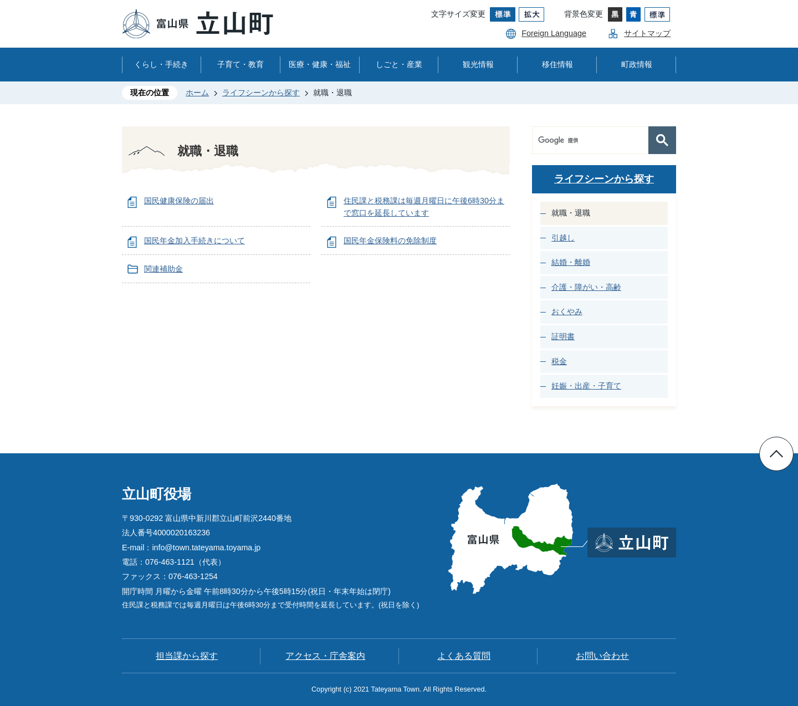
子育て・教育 (240, 64)
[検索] (593, 140)
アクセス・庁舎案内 (325, 656)
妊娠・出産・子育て (586, 385)
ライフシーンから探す (261, 92)
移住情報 (557, 64)
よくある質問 (463, 656)
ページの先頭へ (776, 454)
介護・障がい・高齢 (586, 287)
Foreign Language (553, 33)
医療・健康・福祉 (320, 64)
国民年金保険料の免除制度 (390, 240)
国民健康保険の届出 (179, 200)
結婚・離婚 (570, 262)
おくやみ (566, 311)
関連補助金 (163, 268)
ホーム (197, 92)
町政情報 (636, 64)
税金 (559, 361)
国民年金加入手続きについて (194, 240)
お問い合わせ (602, 656)
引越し (563, 237)
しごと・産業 (399, 64)
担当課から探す (187, 656)
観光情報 (478, 64)
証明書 (563, 336)
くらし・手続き (161, 64)
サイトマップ (647, 33)
